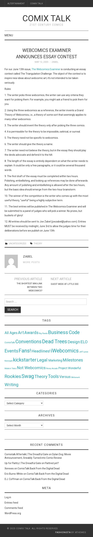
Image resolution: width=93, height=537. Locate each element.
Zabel (55, 62)
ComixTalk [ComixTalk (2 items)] (10, 342)
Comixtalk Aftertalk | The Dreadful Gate (26, 454)
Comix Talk (46, 18)
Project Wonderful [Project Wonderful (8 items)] (69, 368)
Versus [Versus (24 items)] (65, 377)
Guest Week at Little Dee (65, 284)
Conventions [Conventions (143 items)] (28, 341)
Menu (9, 35)
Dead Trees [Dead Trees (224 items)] (54, 341)
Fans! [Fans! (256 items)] (25, 351)
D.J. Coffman (12, 479)
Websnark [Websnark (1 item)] (75, 377)
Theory (38, 243)
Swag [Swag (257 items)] (27, 376)
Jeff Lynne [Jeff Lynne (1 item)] (83, 352)
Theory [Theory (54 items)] (41, 376)
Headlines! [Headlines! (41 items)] (41, 351)
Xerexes (9, 468)
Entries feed (11, 502)
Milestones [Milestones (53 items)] (73, 360)
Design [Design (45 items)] (74, 342)
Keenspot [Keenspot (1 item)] (9, 361)
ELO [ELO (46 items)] (84, 342)
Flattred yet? (52, 463)
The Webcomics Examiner (46, 69)
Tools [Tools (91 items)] (53, 376)
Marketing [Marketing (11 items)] (55, 360)
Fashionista (63, 532)
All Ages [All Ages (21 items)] (11, 333)
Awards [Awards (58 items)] (31, 332)
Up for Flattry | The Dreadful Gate (23, 463)
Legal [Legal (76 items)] (42, 360)
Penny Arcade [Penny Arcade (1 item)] (52, 368)
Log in (8, 497)
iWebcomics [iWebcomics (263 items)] (65, 351)
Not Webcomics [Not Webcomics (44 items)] (31, 367)
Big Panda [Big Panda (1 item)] (43, 333)
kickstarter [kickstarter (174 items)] (24, 360)
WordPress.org (13, 513)
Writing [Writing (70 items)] (11, 384)
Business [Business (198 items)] (58, 332)
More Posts (31, 262)
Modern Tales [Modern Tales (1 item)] (10, 368)
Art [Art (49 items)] (21, 332)
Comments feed (14, 508)
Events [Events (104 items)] (11, 351)
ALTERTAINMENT (16, 3)
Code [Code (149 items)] (74, 332)
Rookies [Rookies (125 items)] (13, 376)
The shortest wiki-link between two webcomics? (29, 287)
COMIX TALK (36, 3)
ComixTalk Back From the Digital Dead (39, 468)
